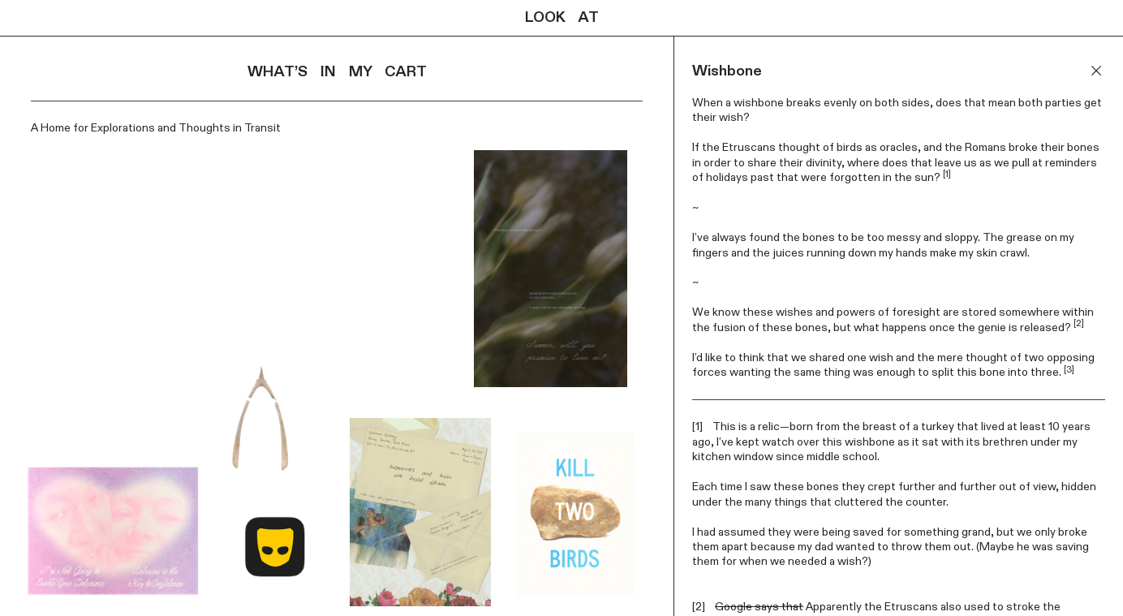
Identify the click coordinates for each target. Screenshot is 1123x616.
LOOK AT (562, 18)
